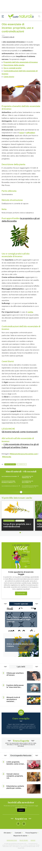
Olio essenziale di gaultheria (27, 482)
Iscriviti (21, 810)
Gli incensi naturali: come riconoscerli (20, 432)
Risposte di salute (20, 836)
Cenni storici (8, 77)
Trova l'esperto (31, 833)
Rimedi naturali (10, 464)
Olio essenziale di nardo (9, 476)
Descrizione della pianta (13, 65)
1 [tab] (20, 532)
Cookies (33, 840)
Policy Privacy (24, 840)
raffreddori (30, 133)
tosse (21, 133)
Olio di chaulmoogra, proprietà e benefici (8, 482)
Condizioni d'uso (12, 840)
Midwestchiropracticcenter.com (23, 454)
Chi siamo (7, 833)
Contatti (18, 833)
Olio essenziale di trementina (27, 477)
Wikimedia (6, 457)
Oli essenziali (21, 464)
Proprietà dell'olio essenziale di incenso (20, 62)
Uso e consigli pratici (12, 68)
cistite (30, 312)
